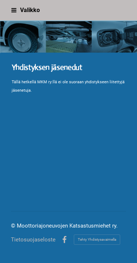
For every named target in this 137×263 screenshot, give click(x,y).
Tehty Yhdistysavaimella (97, 239)
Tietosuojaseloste (33, 240)
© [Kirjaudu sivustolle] (14, 225)
